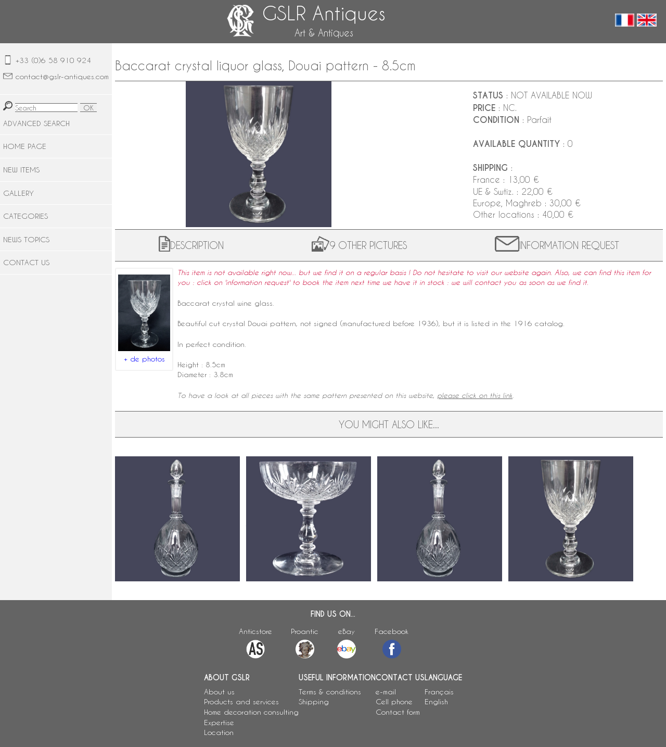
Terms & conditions (330, 691)
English (436, 701)
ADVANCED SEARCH (36, 123)
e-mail (386, 691)
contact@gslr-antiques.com (62, 76)
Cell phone (394, 701)
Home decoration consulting (251, 711)
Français (439, 691)
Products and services (241, 701)
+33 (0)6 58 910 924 (53, 60)
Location (219, 732)
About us (219, 691)
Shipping (314, 701)
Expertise (219, 722)
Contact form (398, 711)
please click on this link (475, 395)
